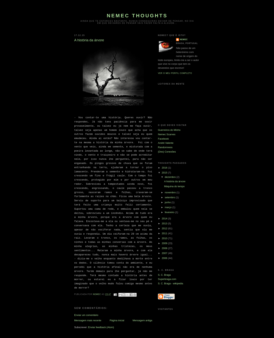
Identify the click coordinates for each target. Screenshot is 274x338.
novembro (170, 192)
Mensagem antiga (142, 320)
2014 (165, 218)
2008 (165, 248)
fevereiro (170, 212)
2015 (165, 172)
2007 (165, 253)
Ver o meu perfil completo (175, 73)
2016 (165, 167)
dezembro (170, 177)
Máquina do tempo (174, 186)
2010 (165, 238)
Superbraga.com (167, 279)
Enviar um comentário (86, 315)
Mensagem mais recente (87, 320)
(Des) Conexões (167, 151)
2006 (165, 258)
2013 (165, 223)
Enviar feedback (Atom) (101, 327)
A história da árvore (174, 181)
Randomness (165, 147)
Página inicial (117, 320)
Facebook (163, 138)
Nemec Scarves (166, 134)
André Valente (165, 142)
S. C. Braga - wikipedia (170, 283)
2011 (165, 233)
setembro (170, 197)
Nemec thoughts (137, 15)
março (168, 207)
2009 (165, 243)
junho (168, 202)
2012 (165, 228)
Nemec (184, 39)
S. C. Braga (164, 274)
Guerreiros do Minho (169, 130)
